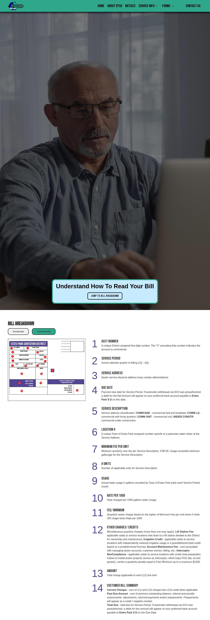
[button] (149, 6)
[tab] (18, 331)
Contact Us (193, 6)
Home (101, 6)
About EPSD (114, 6)
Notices (130, 6)
